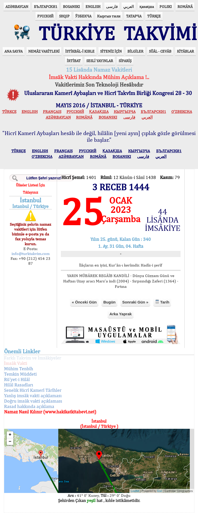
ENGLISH (93, 6)
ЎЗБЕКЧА (83, 16)
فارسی (112, 6)
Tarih (162, 301)
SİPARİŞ (125, 61)
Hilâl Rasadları (18, 384)
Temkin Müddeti (20, 374)
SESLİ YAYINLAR (99, 61)
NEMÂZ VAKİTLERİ (44, 51)
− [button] (10, 442)
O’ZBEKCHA (181, 111)
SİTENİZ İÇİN (111, 51)
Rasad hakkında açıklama (29, 406)
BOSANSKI (71, 6)
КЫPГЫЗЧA (125, 111)
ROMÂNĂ (185, 6)
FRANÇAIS (52, 111)
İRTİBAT (74, 61)
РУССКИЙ (45, 16)
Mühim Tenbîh (18, 368)
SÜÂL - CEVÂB (160, 51)
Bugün (109, 302)
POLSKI (165, 6)
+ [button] (10, 435)
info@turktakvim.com (31, 253)
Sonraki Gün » (135, 302)
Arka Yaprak (120, 314)
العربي (128, 6)
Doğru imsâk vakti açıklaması (33, 401)
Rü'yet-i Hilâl (17, 379)
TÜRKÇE (154, 16)
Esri (159, 490)
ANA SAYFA (13, 51)
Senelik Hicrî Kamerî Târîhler (32, 390)
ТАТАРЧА (134, 16)
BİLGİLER (135, 51)
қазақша (146, 6)
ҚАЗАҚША (99, 111)
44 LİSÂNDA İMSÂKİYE (162, 219)
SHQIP (64, 16)
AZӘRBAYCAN (16, 6)
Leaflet (135, 490)
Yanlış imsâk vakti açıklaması (33, 395)
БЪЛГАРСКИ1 (45, 6)
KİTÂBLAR (185, 51)
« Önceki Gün (84, 302)
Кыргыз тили (108, 16)
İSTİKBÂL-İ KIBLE (80, 51)
